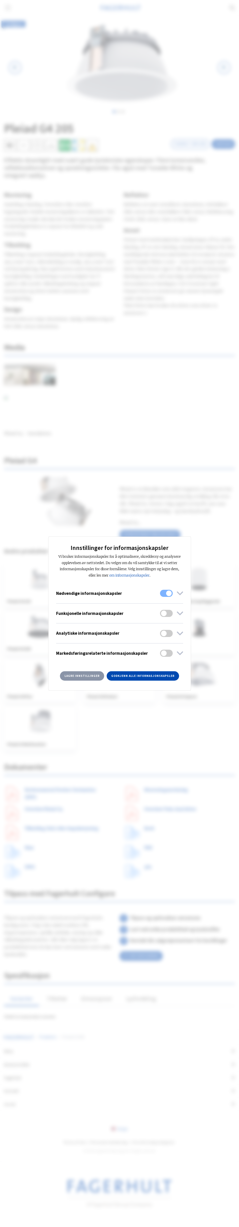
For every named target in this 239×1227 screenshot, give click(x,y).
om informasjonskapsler (129, 575)
